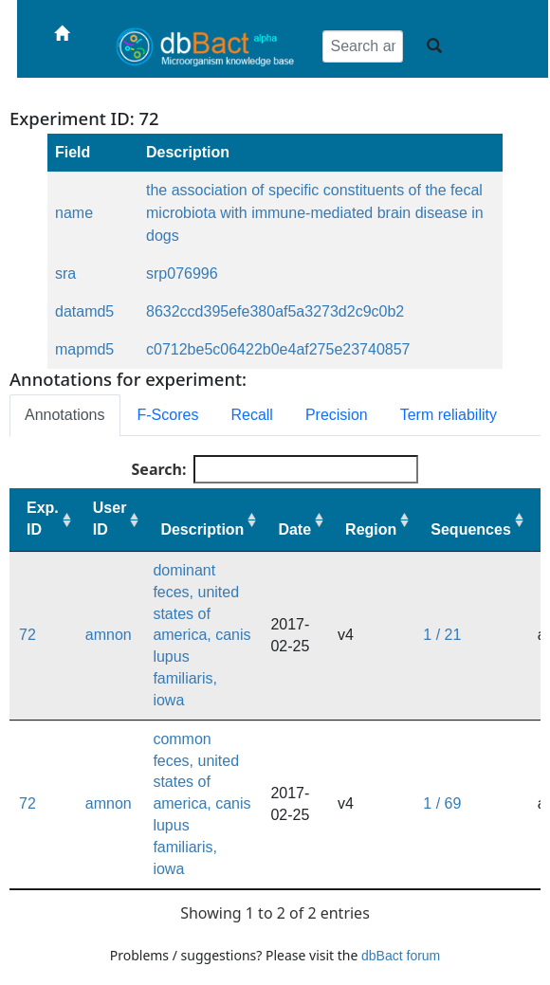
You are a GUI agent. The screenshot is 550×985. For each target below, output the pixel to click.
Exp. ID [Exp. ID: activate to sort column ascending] (43, 519)
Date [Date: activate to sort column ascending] (294, 529)
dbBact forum (400, 955)
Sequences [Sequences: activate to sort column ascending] (470, 529)
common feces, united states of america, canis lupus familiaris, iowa (201, 804)
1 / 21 (442, 635)
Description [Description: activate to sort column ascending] (202, 529)
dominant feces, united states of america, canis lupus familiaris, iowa (201, 635)
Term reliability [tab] (448, 415)
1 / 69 (442, 803)
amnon (108, 635)
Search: (275, 469)
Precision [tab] (336, 415)
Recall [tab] (251, 415)
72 (27, 635)
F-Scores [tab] (168, 415)
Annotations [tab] (65, 415)
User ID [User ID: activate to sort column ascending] (110, 519)
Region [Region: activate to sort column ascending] (370, 529)
